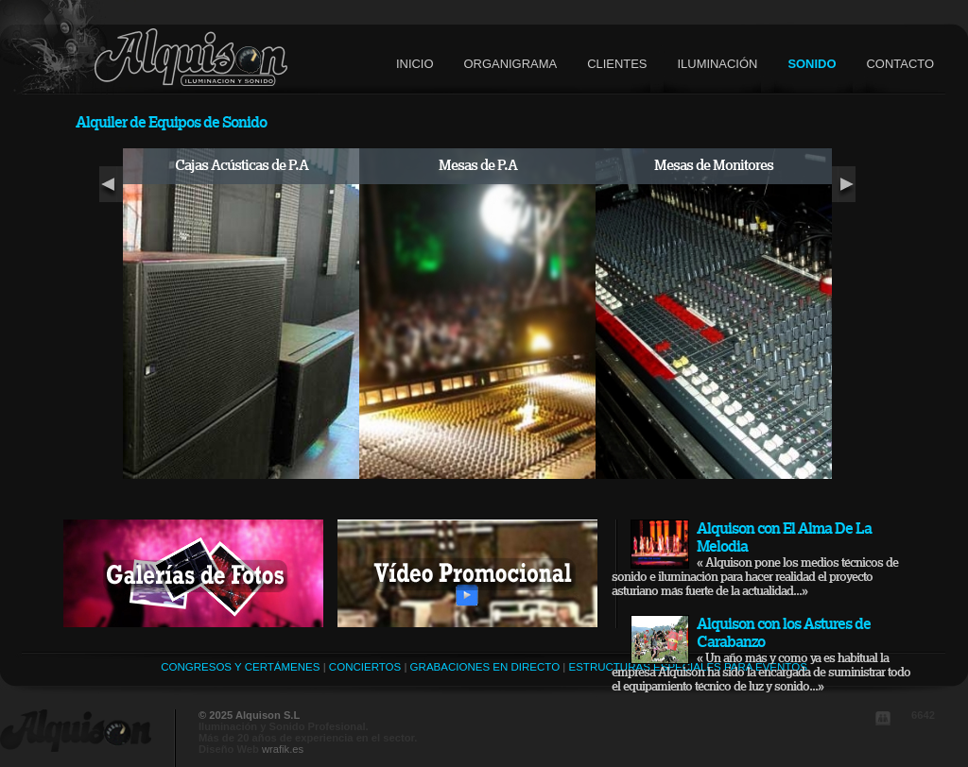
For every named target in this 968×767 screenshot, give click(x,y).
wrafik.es (282, 749)
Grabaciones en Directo (485, 667)
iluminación (717, 64)
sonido (811, 64)
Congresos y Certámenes (240, 667)
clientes (617, 64)
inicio (415, 64)
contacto (900, 64)
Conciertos (365, 667)
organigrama (511, 64)
